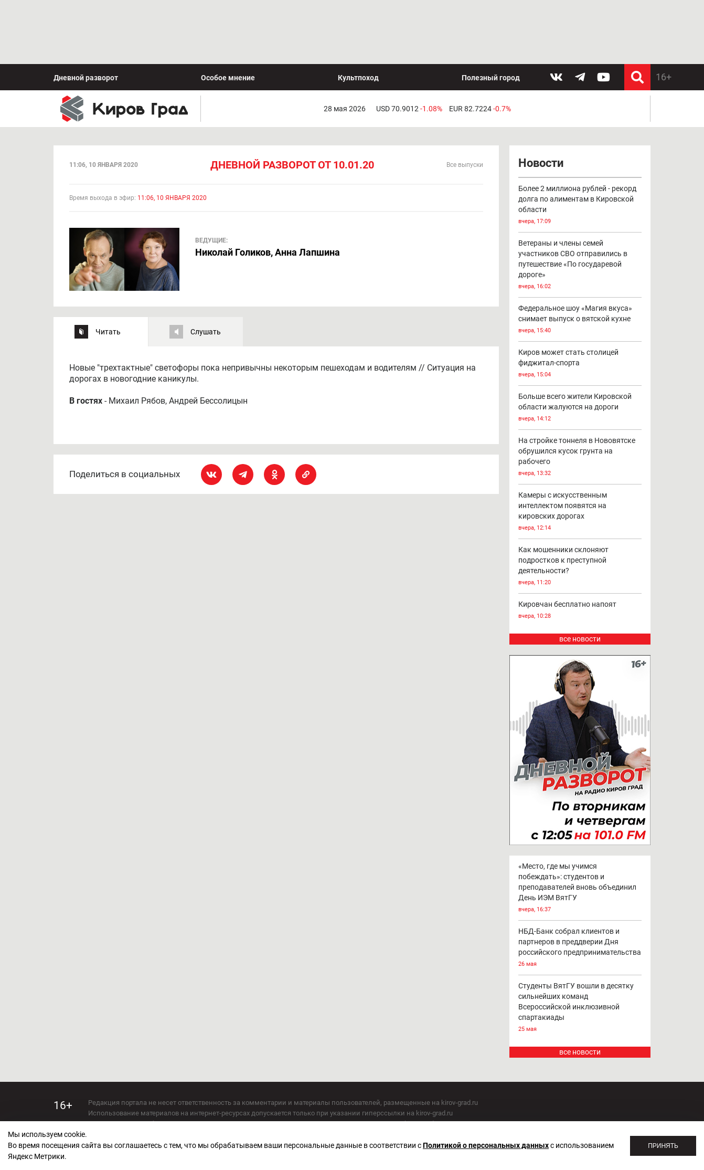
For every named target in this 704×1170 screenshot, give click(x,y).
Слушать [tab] (205, 267)
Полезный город (491, 13)
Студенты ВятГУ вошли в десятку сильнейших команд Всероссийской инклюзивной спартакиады (580, 944)
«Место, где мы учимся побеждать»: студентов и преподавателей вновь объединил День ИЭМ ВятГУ (580, 824)
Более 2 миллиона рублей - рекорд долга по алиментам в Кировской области (580, 142)
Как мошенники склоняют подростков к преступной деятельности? (580, 503)
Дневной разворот (86, 13)
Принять (663, 1146)
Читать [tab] (108, 267)
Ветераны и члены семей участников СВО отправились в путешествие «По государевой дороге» (580, 201)
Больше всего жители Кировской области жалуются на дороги (580, 345)
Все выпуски (464, 101)
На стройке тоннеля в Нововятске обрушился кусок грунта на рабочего (580, 394)
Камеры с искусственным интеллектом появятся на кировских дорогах (580, 448)
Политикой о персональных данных (486, 1145)
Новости (540, 99)
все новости (580, 575)
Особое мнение (228, 13)
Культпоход (358, 13)
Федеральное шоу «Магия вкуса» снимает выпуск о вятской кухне (580, 256)
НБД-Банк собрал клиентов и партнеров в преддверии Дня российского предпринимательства (580, 884)
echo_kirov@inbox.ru (173, 1112)
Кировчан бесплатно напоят (580, 547)
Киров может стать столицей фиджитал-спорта (580, 300)
